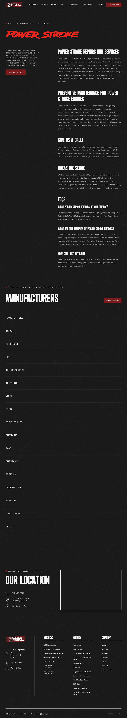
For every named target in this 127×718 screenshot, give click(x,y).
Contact (100, 5)
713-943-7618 (114, 5)
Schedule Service (16, 72)
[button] (33, 4)
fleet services (87, 5)
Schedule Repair (112, 300)
